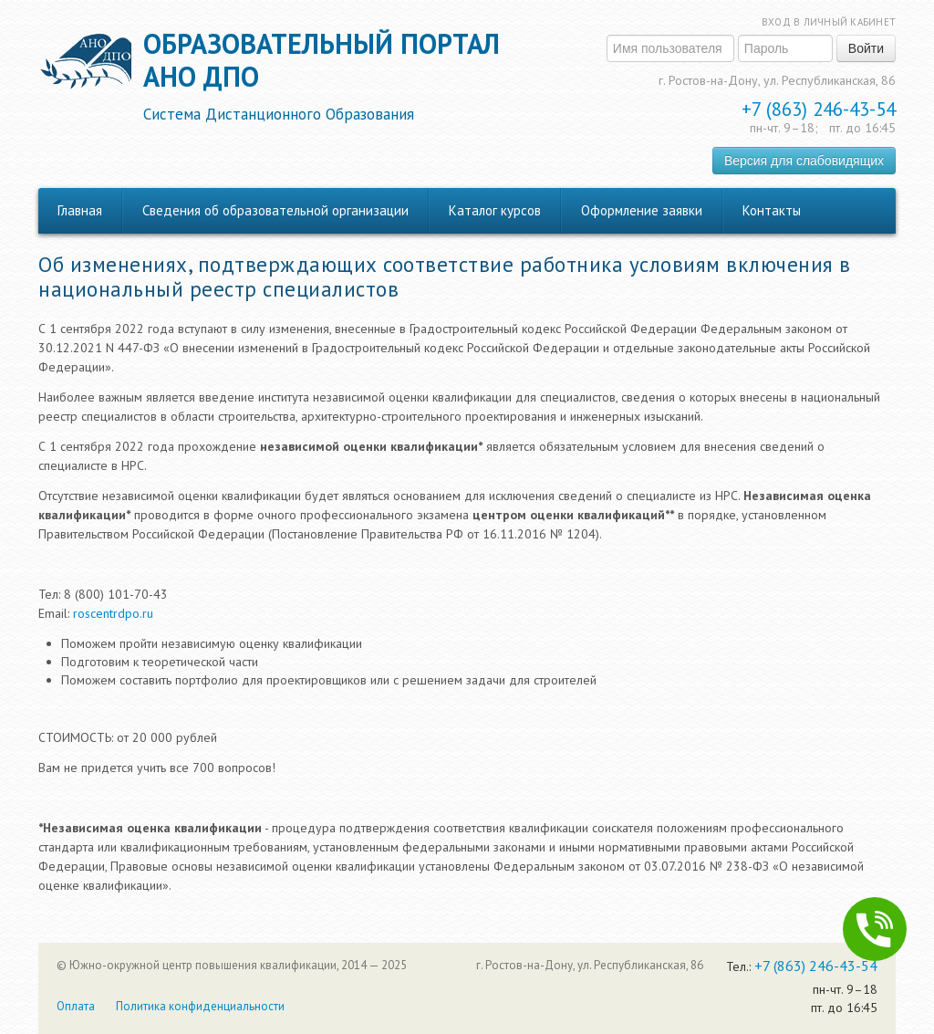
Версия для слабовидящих (804, 160)
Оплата (76, 1006)
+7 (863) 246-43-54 (819, 109)
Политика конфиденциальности (200, 1006)
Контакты (771, 210)
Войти (866, 48)
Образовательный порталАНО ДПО (321, 75)
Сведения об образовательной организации (275, 210)
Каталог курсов (495, 210)
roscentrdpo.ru (113, 613)
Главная (79, 210)
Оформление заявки (641, 210)
